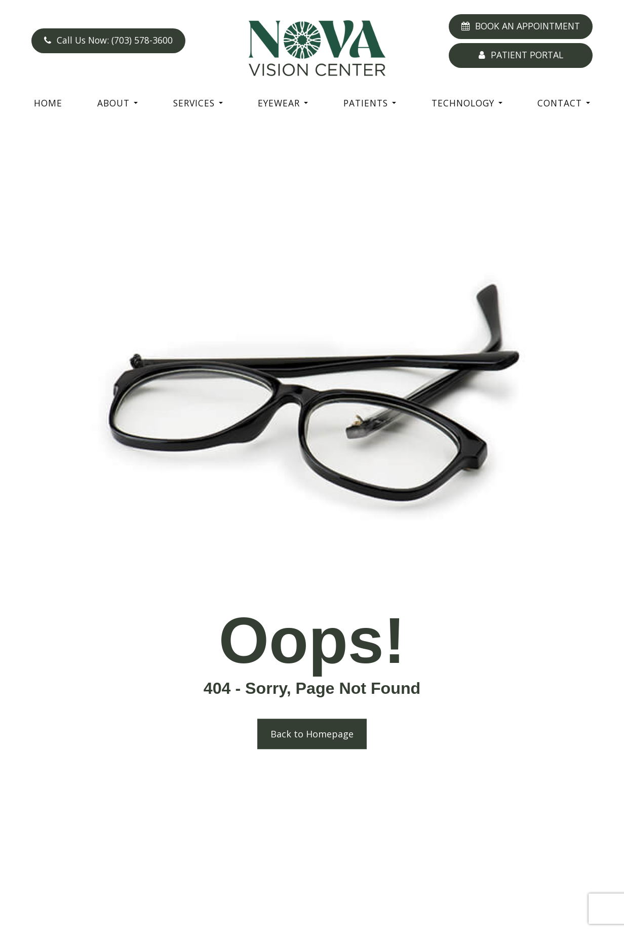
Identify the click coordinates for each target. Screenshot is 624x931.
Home (48, 103)
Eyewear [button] (283, 103)
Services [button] (198, 103)
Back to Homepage (312, 734)
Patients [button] (369, 103)
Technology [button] (467, 103)
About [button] (117, 103)
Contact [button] (563, 103)
